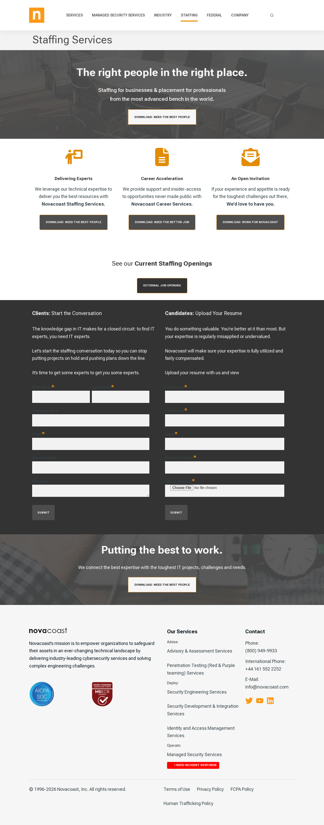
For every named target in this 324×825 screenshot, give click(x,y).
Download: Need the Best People (162, 117)
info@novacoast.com (267, 687)
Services (74, 15)
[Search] (272, 15)
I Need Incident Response (292, 15)
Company (240, 15)
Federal (214, 15)
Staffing (189, 15)
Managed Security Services (118, 15)
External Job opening (162, 285)
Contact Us (283, 15)
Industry (163, 15)
